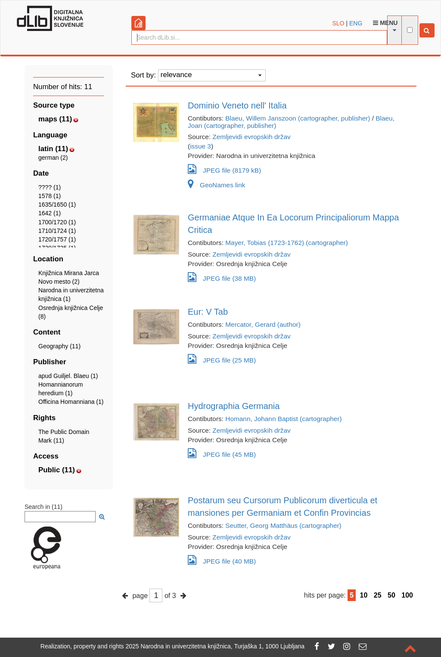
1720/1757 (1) (57, 239)
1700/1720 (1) (57, 222)
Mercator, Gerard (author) (263, 324)
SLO (338, 23)
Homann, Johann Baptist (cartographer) (283, 418)
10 (364, 595)
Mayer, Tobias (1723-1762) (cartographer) (286, 242)
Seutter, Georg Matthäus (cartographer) (283, 525)
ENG (355, 23)
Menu (385, 22)
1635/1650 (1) (57, 204)
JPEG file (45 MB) (222, 453)
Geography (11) (59, 346)
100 (407, 595)
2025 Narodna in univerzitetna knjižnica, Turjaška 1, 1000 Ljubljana (215, 646)
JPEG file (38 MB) (222, 277)
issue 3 (200, 146)
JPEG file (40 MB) (222, 560)
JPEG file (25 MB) (222, 359)
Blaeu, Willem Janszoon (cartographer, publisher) (297, 118)
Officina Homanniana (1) (70, 401)
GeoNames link (216, 185)
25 (378, 595)
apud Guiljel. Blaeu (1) (68, 375)
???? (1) (49, 187)
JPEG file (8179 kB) (224, 169)
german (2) (53, 157)
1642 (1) (49, 213)
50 (391, 595)
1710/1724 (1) (57, 230)
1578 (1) (49, 195)
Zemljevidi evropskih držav (251, 136)
